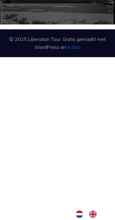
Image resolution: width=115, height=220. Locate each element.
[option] (94, 214)
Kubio (74, 47)
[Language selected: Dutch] (89, 214)
